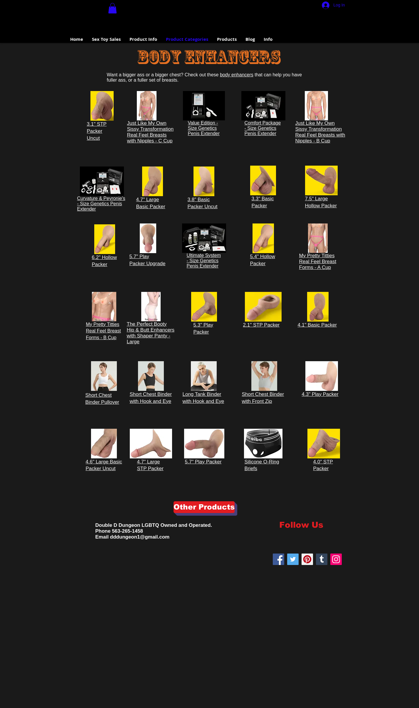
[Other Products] (204, 507)
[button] (112, 8)
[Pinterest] (307, 559)
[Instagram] (336, 559)
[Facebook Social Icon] (278, 559)
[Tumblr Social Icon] (321, 559)
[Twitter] (293, 559)
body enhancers (236, 74)
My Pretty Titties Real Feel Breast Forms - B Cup (103, 331)
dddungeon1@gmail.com (140, 537)
